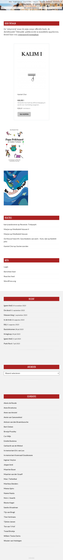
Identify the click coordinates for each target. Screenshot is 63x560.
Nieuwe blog (9, 315)
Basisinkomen (9, 329)
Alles (10, 2)
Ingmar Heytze (10, 460)
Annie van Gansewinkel (13, 417)
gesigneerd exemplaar (28, 35)
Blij (5, 324)
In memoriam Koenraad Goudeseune (18, 455)
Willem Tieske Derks (12, 536)
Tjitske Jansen (9, 522)
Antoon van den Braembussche (16, 422)
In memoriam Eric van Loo (14, 450)
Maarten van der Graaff (13, 474)
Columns (35, 2)
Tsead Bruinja (9, 531)
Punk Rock (8, 343)
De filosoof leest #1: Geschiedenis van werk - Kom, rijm (25, 239)
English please (17, 2)
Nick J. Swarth (9, 498)
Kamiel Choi (8, 246)
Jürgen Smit (8, 465)
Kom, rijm (31, 3)
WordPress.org (10, 281)
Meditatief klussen (20, 234)
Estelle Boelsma (10, 441)
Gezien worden (22, 246)
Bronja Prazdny (10, 431)
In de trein (8, 320)
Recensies (56, 2)
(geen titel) (8, 305)
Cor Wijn (7, 436)
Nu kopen (24, 114)
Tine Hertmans (10, 517)
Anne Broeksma (10, 408)
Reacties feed (9, 276)
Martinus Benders (11, 484)
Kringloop (8, 334)
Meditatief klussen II (20, 229)
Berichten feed (10, 271)
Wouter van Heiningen (13, 541)
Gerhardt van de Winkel (13, 446)
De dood (7, 310)
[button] (14, 145)
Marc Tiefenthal (10, 479)
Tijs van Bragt (9, 512)
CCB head (31, 558)
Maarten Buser (10, 469)
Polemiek (49, 2)
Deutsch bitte (27, 2)
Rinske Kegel (9, 503)
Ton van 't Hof (9, 526)
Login (6, 267)
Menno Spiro (9, 488)
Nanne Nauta (9, 493)
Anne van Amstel (10, 412)
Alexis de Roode (10, 403)
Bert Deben (8, 427)
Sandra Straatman (11, 507)
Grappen (42, 2)
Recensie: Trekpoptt (28, 224)
